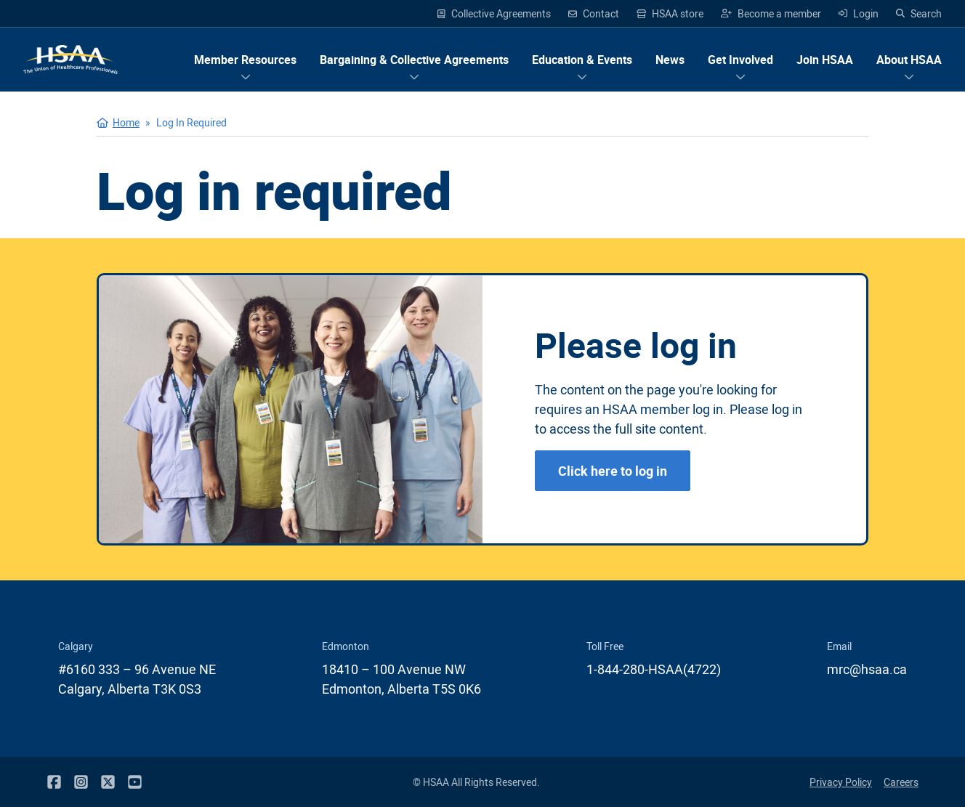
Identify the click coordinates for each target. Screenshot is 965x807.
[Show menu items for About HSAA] (909, 60)
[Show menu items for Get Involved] (740, 60)
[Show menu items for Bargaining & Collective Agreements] (414, 60)
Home (126, 122)
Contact (593, 13)
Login (859, 13)
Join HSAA (824, 60)
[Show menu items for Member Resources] (245, 60)
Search (919, 13)
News (670, 60)
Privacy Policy (840, 782)
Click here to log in (612, 470)
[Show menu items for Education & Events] (582, 60)
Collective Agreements (494, 13)
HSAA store (670, 14)
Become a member (771, 13)
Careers (901, 782)
